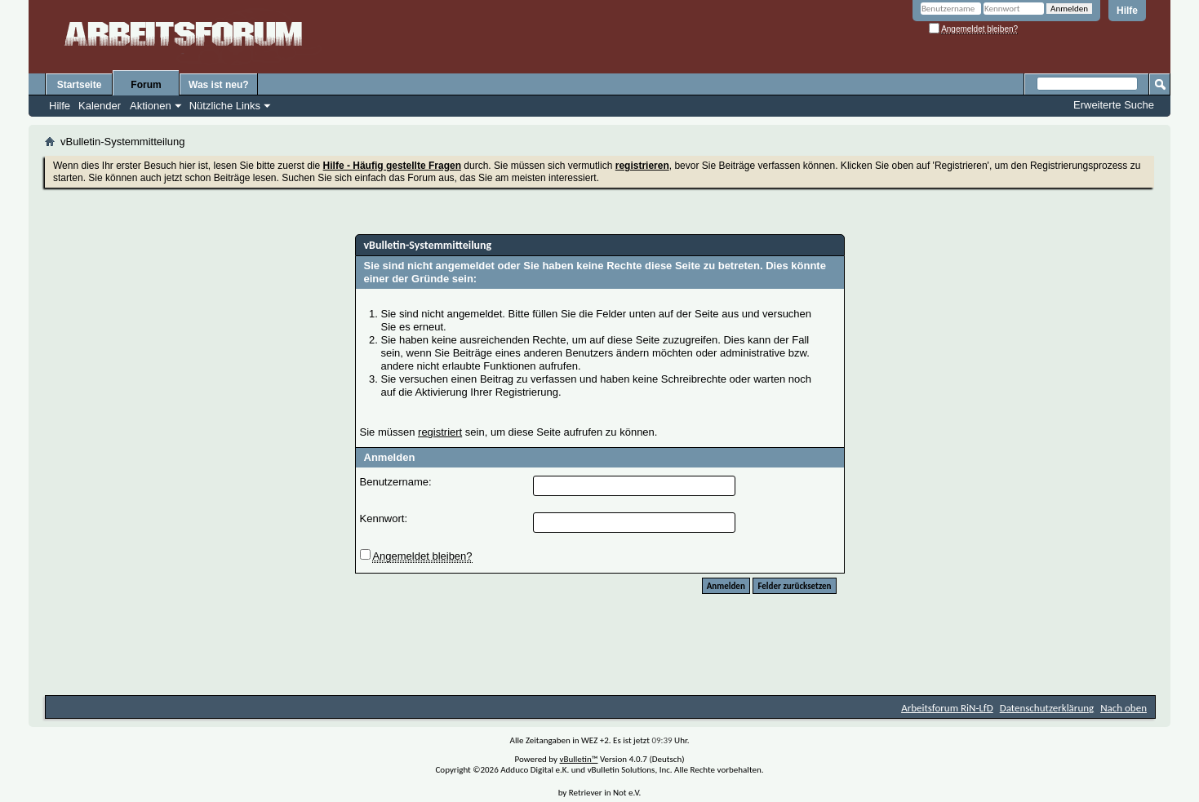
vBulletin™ (579, 759)
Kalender (99, 106)
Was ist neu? (219, 85)
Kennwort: (384, 518)
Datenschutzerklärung (1047, 708)
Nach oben (1123, 708)
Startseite (79, 85)
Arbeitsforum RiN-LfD (947, 708)
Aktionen (150, 106)
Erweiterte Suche (1113, 105)
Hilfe (1127, 10)
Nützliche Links (224, 106)
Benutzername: (396, 482)
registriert (440, 432)
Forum (146, 85)
